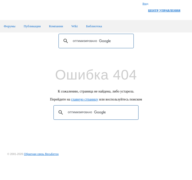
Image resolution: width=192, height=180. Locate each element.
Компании (56, 26)
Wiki (74, 26)
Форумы (9, 26)
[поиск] (95, 41)
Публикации (32, 26)
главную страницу (84, 99)
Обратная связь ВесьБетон (41, 154)
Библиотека (94, 26)
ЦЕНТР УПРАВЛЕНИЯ (164, 10)
